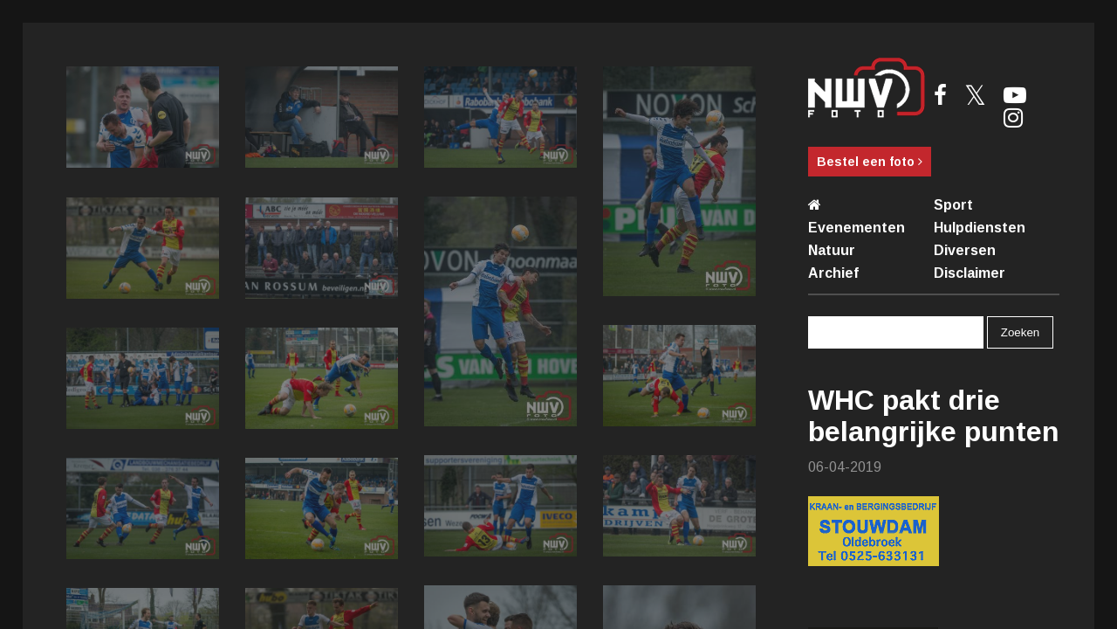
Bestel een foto (869, 162)
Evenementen (856, 227)
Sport (953, 204)
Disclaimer (969, 273)
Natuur (831, 250)
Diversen (965, 250)
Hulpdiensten (979, 227)
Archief (833, 273)
